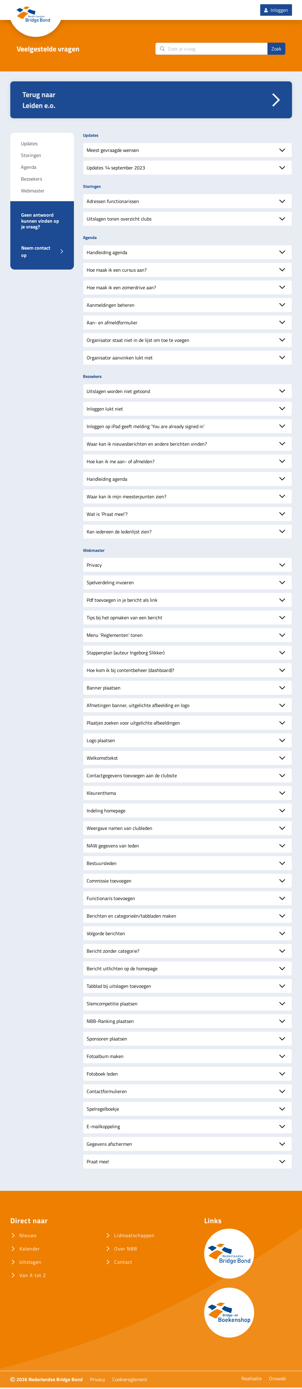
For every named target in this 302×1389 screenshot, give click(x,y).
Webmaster (33, 192)
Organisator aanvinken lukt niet (120, 358)
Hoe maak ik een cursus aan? (117, 271)
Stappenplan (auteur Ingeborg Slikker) (125, 654)
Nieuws (28, 1236)
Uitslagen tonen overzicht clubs (119, 220)
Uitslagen (30, 1263)
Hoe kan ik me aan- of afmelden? (120, 462)
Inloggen (276, 11)
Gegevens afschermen (109, 1145)
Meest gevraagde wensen (113, 151)
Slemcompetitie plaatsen (112, 1005)
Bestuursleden (102, 864)
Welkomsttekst (102, 759)
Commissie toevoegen (109, 882)
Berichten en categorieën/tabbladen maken (131, 917)
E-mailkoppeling (103, 1128)
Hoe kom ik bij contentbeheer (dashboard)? (130, 671)
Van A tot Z (32, 1276)
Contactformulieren (107, 1092)
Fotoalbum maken (105, 1057)
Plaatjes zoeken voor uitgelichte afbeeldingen (133, 724)
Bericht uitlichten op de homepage (122, 970)
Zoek (276, 50)
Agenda (28, 168)
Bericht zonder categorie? (113, 952)
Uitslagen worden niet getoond (118, 392)
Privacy (94, 566)
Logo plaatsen (101, 741)
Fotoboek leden (102, 1075)
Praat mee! (98, 1163)
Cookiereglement (129, 1380)
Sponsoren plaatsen (107, 1040)
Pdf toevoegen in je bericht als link (122, 601)
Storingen (31, 156)
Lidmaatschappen (134, 1236)
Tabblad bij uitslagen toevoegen (119, 987)
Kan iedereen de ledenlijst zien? (119, 532)
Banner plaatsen (104, 689)
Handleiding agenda (107, 253)
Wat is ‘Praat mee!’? (107, 515)
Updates (29, 145)
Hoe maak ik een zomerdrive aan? (121, 288)
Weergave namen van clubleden (119, 829)
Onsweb (277, 1380)
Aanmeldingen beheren (110, 306)
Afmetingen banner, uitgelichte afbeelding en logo (138, 706)
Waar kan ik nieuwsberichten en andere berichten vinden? (147, 445)
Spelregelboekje (103, 1110)
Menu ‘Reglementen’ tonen (115, 636)
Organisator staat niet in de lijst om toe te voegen (138, 341)
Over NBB (125, 1250)
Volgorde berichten (106, 935)
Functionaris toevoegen (111, 899)
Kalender (29, 1250)
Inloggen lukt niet (105, 410)
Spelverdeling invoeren (110, 584)
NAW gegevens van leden (113, 847)
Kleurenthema (101, 794)
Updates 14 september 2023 (116, 169)
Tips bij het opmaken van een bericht (124, 619)
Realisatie (251, 1380)
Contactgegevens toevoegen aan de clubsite (132, 777)
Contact (123, 1263)
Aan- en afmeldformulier (112, 323)
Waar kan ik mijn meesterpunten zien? (126, 497)
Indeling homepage (106, 812)
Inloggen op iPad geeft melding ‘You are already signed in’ (145, 427)
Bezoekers (31, 180)
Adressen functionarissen (113, 202)
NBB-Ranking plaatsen (110, 1022)
